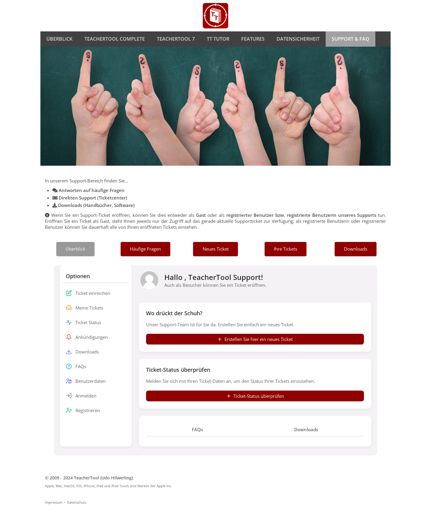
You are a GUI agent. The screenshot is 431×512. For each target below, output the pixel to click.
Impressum (53, 502)
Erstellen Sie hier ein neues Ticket (255, 339)
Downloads (306, 429)
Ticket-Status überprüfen (255, 396)
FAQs (197, 429)
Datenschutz (76, 502)
